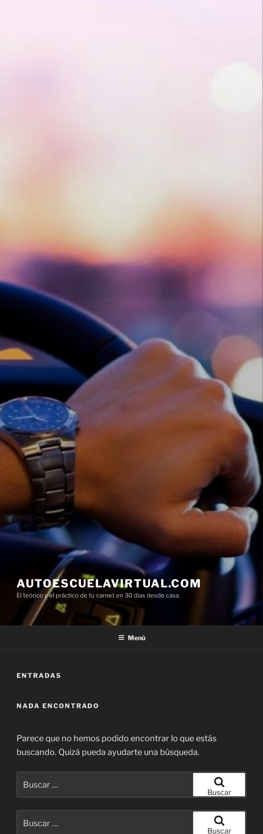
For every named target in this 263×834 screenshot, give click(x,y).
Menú (131, 638)
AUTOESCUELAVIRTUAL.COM (109, 583)
